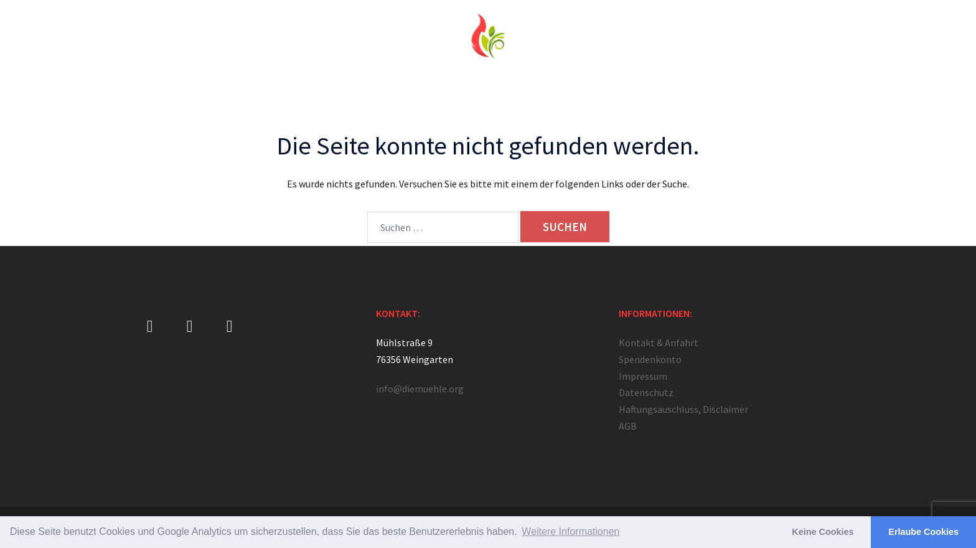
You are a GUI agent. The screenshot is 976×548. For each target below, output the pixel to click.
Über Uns (281, 100)
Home (235, 100)
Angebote (491, 100)
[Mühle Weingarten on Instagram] (189, 326)
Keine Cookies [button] (822, 532)
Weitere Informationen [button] (570, 531)
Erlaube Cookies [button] (923, 532)
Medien (584, 100)
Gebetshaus (337, 100)
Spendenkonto (650, 359)
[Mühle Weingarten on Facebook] (149, 326)
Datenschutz (646, 392)
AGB (628, 426)
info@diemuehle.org (420, 388)
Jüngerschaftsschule (416, 100)
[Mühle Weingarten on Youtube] (229, 326)
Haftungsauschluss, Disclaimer (683, 409)
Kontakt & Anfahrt (719, 100)
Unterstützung (642, 100)
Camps (540, 100)
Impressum (643, 376)
